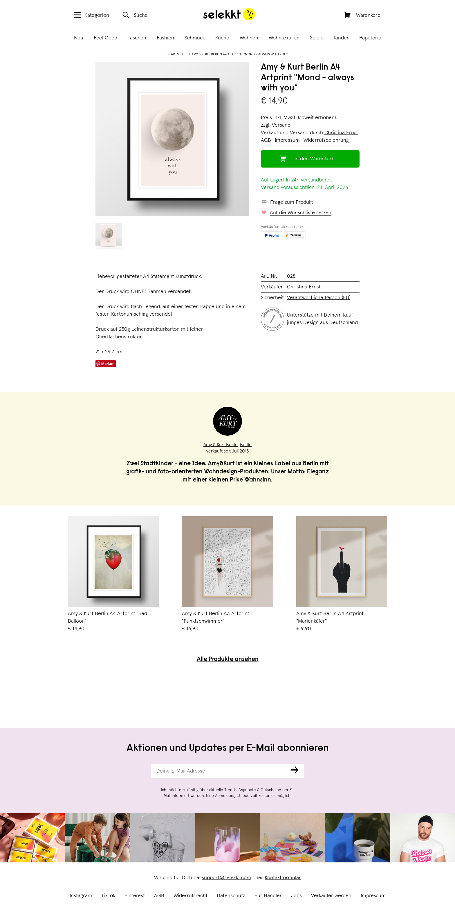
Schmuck (195, 38)
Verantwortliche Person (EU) (318, 297)
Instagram (81, 895)
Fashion (165, 38)
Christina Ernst (341, 132)
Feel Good (105, 38)
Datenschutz (231, 895)
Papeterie (370, 38)
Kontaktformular (283, 877)
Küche (222, 38)
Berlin (246, 444)
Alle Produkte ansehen (228, 660)
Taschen (137, 38)
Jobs (296, 895)
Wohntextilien (284, 38)
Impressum (373, 895)
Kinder (341, 38)
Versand (281, 125)
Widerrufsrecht (190, 895)
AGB (159, 895)
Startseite (176, 54)
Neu (78, 38)
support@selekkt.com (226, 877)
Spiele (317, 38)
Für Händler (268, 895)
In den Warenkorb (315, 158)
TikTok (108, 895)
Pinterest (134, 895)
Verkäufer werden (331, 895)
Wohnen (249, 38)
